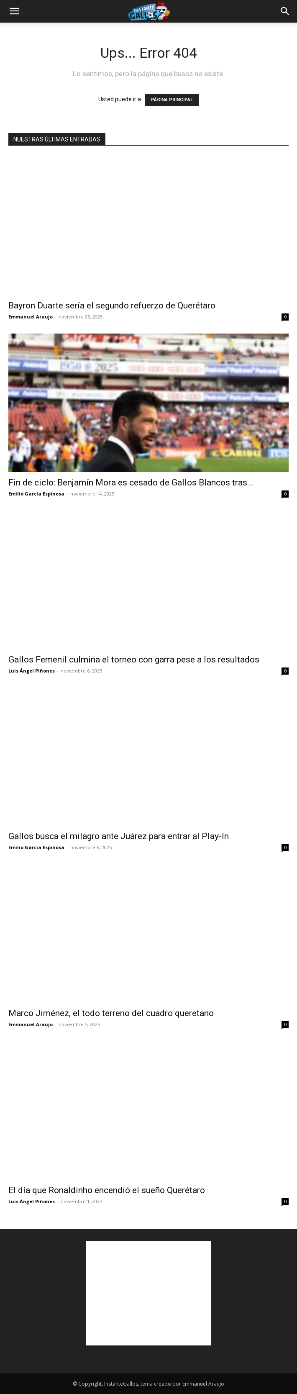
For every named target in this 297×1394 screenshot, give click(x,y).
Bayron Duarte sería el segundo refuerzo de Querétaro (111, 305)
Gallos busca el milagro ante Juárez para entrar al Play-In (118, 836)
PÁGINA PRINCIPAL (172, 100)
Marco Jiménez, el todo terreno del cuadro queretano (111, 1013)
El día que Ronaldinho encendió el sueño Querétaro (106, 1190)
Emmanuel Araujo (30, 316)
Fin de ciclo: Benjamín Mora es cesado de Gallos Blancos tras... (130, 483)
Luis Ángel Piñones (31, 670)
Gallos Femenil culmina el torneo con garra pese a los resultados (133, 660)
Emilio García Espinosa (36, 493)
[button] (14, 11)
